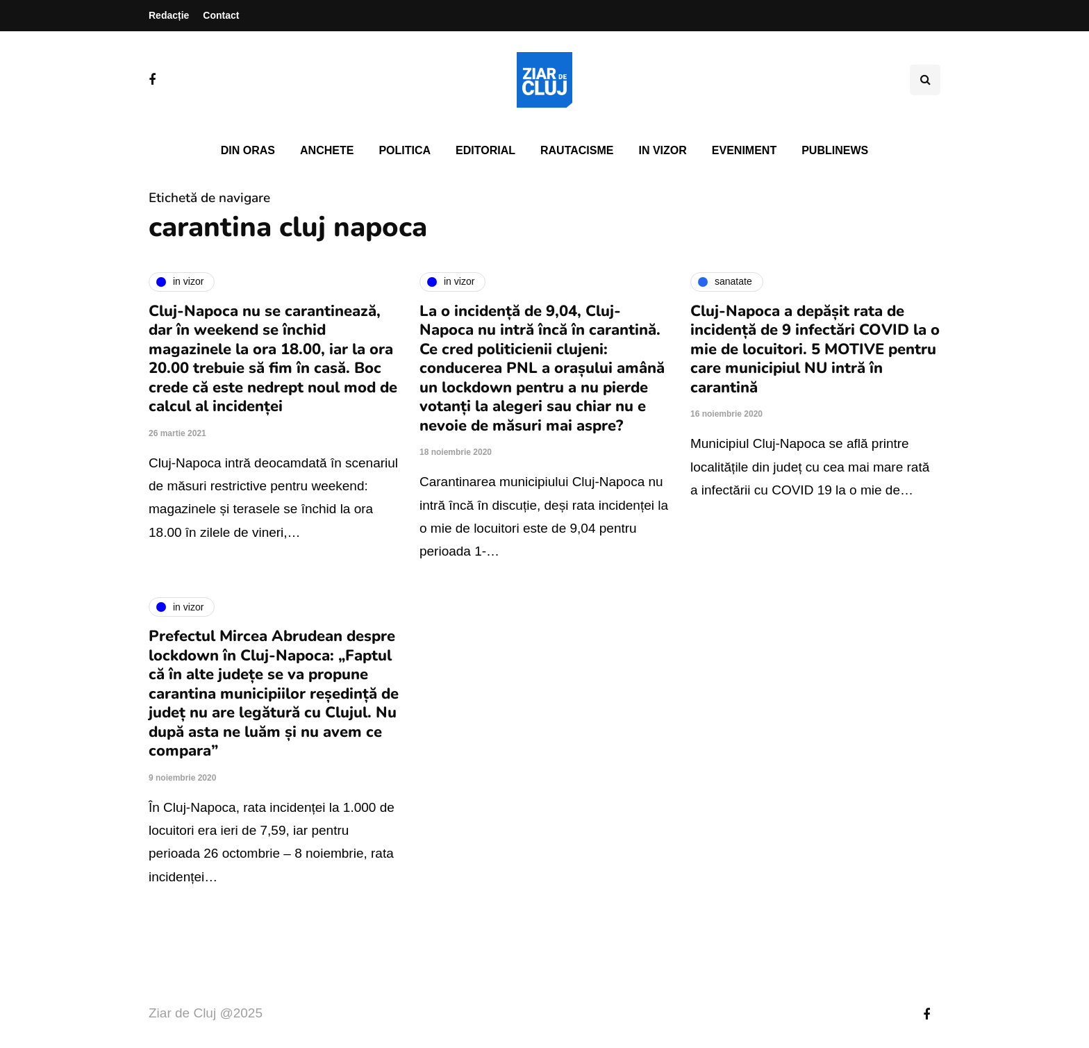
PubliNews (834, 150)
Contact (221, 15)
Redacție (169, 15)
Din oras (248, 150)
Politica (405, 150)
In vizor (662, 150)
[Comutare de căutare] (925, 80)
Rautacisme (576, 150)
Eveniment (744, 150)
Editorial (485, 150)
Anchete (327, 150)
